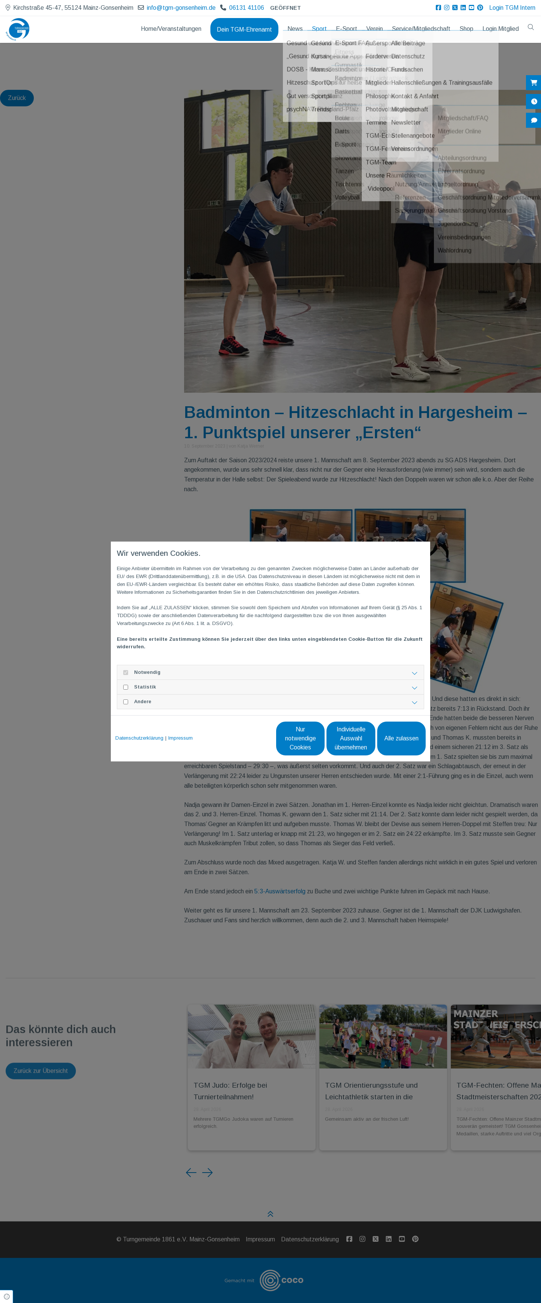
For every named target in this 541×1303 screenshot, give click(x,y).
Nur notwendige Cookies (248, 738)
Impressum (180, 738)
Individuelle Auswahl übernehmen (319, 738)
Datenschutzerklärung (139, 738)
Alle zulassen (391, 738)
